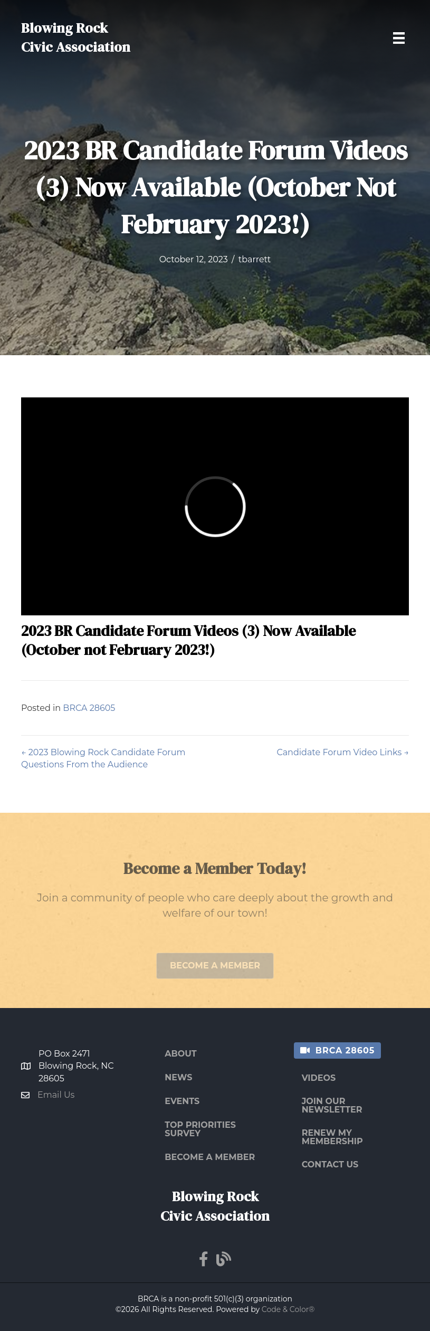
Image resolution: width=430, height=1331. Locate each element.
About (180, 1054)
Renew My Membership (332, 1137)
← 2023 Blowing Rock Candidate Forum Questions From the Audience (103, 758)
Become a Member (210, 1157)
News (178, 1077)
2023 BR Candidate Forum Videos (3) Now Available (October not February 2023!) (188, 640)
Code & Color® (288, 1309)
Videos (319, 1078)
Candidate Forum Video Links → (342, 752)
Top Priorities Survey (200, 1129)
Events (182, 1101)
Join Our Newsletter (332, 1105)
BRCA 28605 (89, 708)
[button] (215, 973)
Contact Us (330, 1164)
